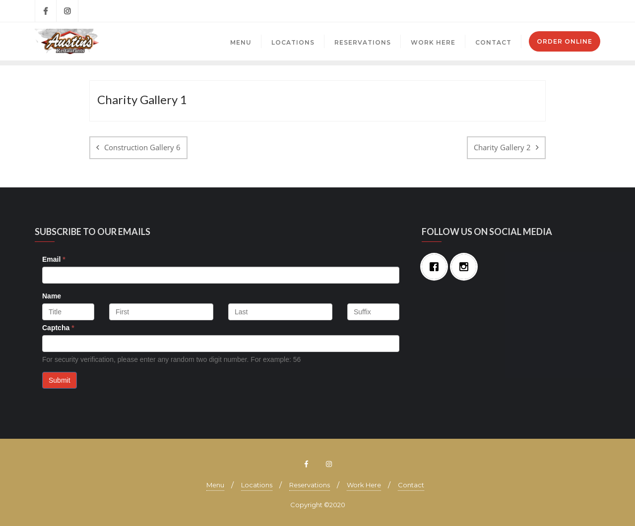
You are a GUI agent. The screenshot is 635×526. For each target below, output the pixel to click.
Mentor (584, 10)
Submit (59, 380)
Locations (256, 485)
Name (51, 296)
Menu (215, 485)
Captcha (58, 328)
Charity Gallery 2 (502, 147)
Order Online (564, 41)
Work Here (364, 485)
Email (53, 259)
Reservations (309, 485)
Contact (411, 485)
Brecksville (477, 10)
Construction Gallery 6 (142, 147)
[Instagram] (466, 266)
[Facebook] (436, 266)
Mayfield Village (533, 10)
